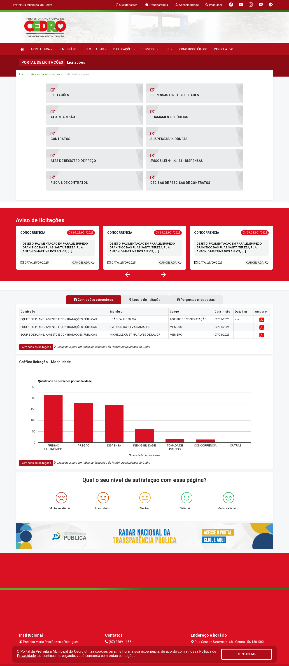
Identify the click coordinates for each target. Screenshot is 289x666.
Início (22, 74)
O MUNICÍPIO (69, 49)
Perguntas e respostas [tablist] (198, 278)
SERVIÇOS (150, 49)
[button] (163, 252)
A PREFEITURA (41, 49)
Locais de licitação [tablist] (145, 278)
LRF (168, 49)
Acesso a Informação (45, 74)
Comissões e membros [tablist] (91, 278)
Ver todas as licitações (36, 325)
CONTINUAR (246, 654)
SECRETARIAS (96, 49)
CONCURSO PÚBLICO (193, 49)
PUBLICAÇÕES (124, 49)
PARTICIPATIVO (223, 49)
